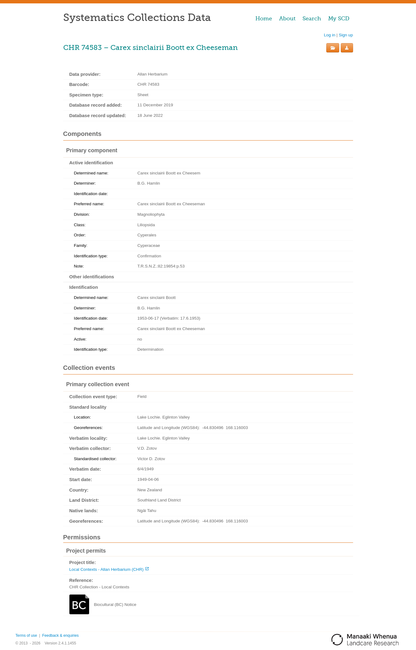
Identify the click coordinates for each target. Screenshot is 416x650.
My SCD (338, 18)
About (287, 18)
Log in (329, 35)
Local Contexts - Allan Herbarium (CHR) (106, 569)
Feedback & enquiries (60, 635)
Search (312, 18)
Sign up (346, 35)
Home (263, 18)
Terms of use (26, 635)
